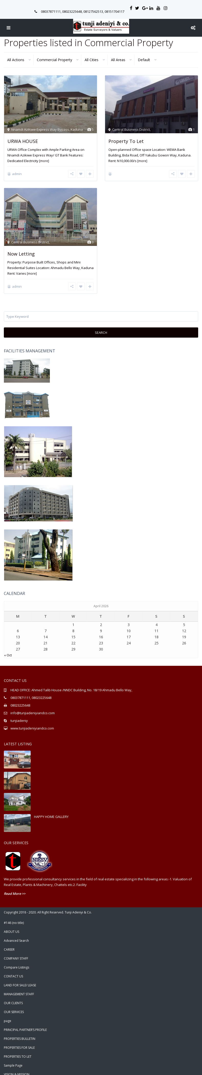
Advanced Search (16, 935)
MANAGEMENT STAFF (19, 988)
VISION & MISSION (16, 1069)
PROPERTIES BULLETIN (19, 1033)
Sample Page (13, 1060)
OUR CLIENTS (13, 997)
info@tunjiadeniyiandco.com (32, 707)
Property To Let (126, 141)
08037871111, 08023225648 (30, 692)
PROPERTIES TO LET (17, 1051)
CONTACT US (13, 970)
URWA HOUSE (22, 141)
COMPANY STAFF (16, 953)
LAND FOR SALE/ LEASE (20, 979)
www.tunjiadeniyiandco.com (32, 722)
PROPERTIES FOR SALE (19, 1042)
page (7, 1015)
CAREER (9, 944)
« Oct (8, 649)
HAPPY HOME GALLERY (51, 811)
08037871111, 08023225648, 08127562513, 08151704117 (82, 11)
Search (101, 327)
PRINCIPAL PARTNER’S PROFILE (25, 1024)
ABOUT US (11, 926)
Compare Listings (16, 962)
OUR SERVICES (14, 1006)
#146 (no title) (14, 917)
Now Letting (21, 251)
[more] (44, 161)
